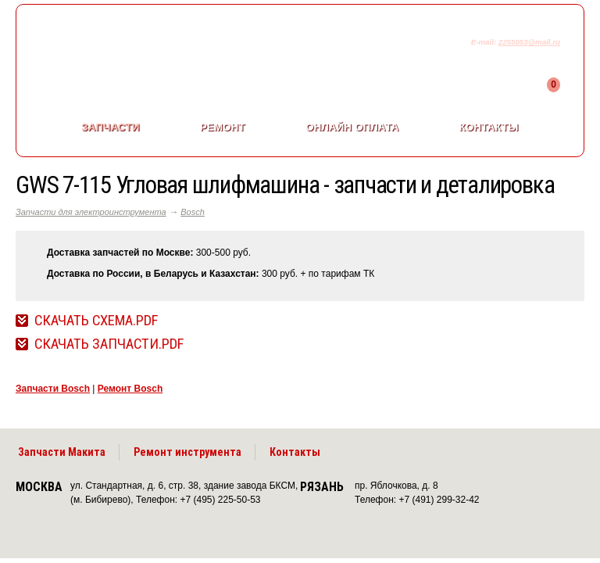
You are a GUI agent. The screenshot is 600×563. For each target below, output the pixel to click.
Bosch (192, 212)
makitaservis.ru (146, 45)
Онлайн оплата (351, 127)
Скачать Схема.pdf (96, 320)
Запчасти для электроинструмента (91, 212)
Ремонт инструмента (187, 452)
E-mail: (484, 42)
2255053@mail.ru (529, 42)
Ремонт (222, 127)
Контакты (489, 127)
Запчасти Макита (61, 452)
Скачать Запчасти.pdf (109, 344)
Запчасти (110, 127)
